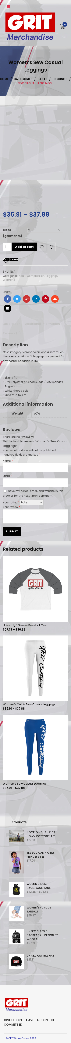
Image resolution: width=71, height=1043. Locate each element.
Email (7, 476)
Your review (11, 507)
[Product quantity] (7, 247)
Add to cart (24, 247)
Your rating (11, 502)
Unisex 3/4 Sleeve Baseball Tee (25, 625)
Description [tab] (11, 324)
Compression (35, 276)
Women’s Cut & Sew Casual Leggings (29, 704)
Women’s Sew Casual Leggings (25, 783)
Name (8, 461)
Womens (9, 280)
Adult (22, 276)
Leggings (51, 276)
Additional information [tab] (42, 324)
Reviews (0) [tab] (12, 333)
